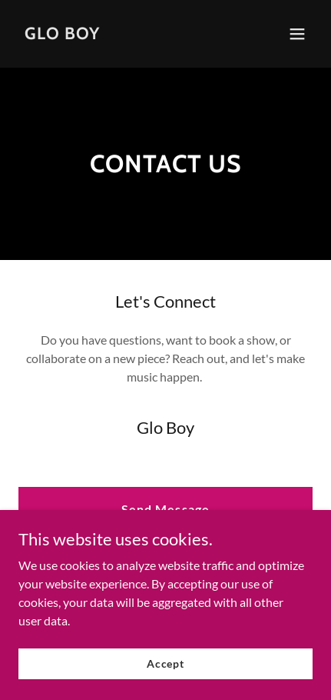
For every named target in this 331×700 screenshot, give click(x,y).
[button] (297, 33)
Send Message (165, 509)
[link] (62, 34)
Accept (165, 663)
